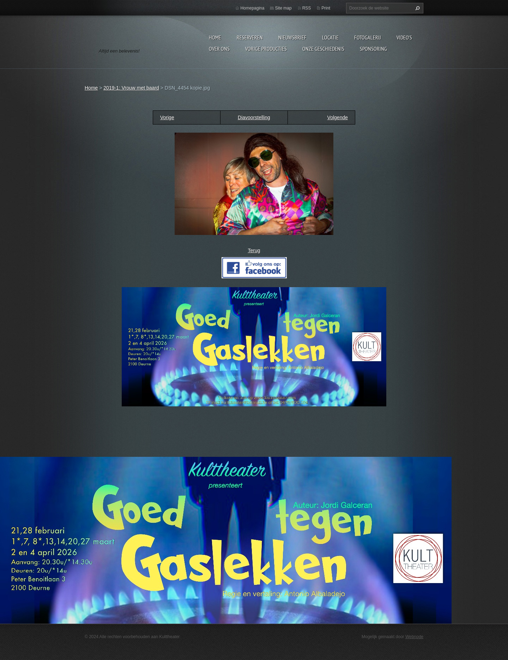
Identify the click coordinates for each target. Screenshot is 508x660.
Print (325, 8)
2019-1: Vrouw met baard (131, 88)
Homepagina (252, 8)
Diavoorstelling (254, 117)
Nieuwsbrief (292, 37)
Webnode (414, 636)
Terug (254, 250)
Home (215, 37)
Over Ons (219, 48)
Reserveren (250, 37)
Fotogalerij (367, 37)
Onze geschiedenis (323, 48)
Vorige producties (266, 48)
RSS (306, 8)
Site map (283, 8)
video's (404, 37)
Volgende (337, 117)
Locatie (330, 37)
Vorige (167, 117)
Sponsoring (373, 48)
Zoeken (416, 8)
